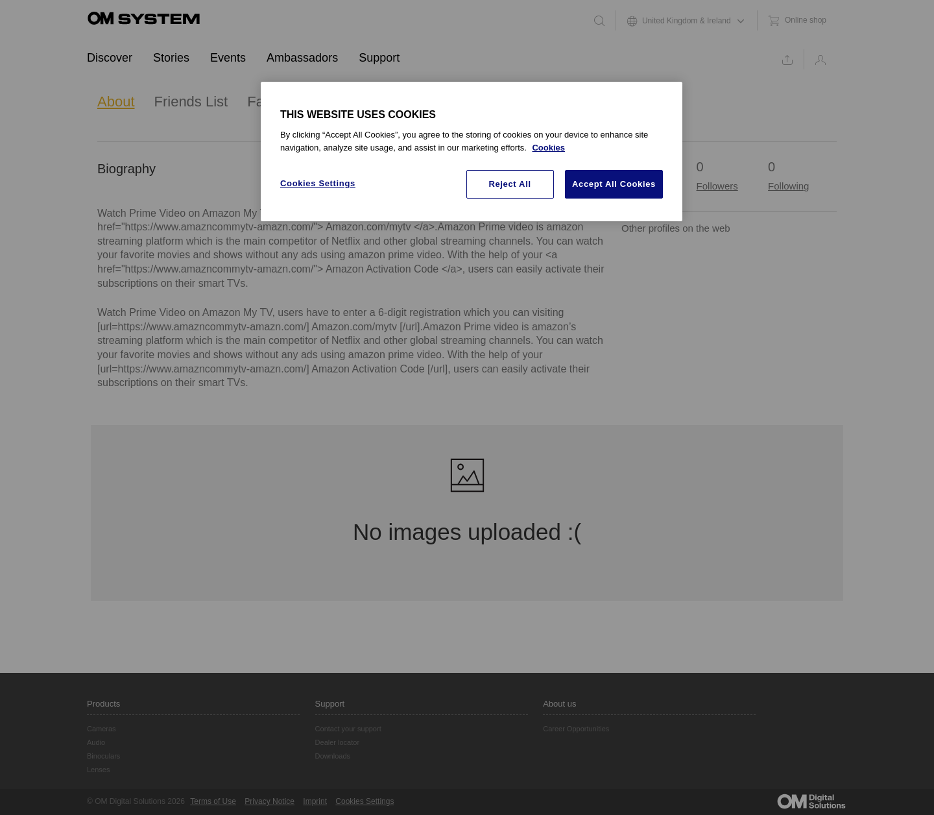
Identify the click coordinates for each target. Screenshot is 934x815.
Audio (96, 742)
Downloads (332, 756)
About (116, 101)
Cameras (101, 729)
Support (379, 57)
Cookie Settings (362, 801)
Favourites (280, 101)
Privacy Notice (269, 801)
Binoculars (103, 756)
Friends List (191, 101)
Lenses (98, 769)
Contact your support (348, 729)
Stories (171, 57)
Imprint (315, 801)
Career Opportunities (576, 729)
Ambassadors (302, 57)
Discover (109, 57)
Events (228, 57)
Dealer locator (337, 742)
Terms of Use (213, 801)
